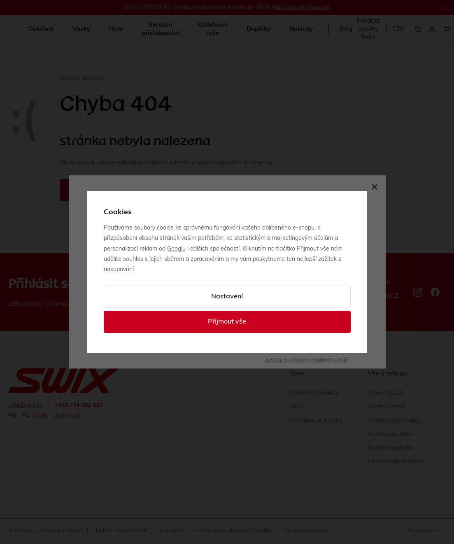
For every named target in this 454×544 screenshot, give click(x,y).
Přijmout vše (227, 322)
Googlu (176, 249)
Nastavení (227, 296)
